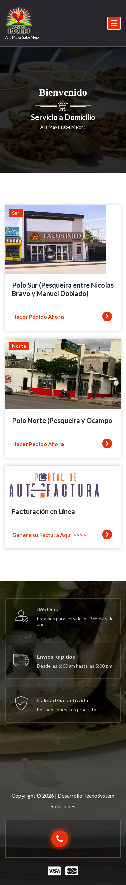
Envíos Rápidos (56, 656)
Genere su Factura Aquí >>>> (62, 534)
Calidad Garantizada (62, 700)
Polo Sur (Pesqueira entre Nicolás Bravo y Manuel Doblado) (63, 289)
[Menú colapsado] (114, 23)
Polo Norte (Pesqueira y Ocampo (62, 420)
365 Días (47, 609)
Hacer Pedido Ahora (62, 316)
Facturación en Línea (43, 511)
